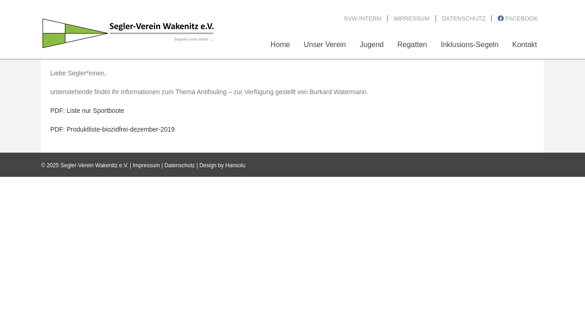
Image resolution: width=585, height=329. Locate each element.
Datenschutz (180, 165)
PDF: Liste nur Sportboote (87, 110)
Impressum (146, 165)
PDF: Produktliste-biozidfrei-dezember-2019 (112, 129)
